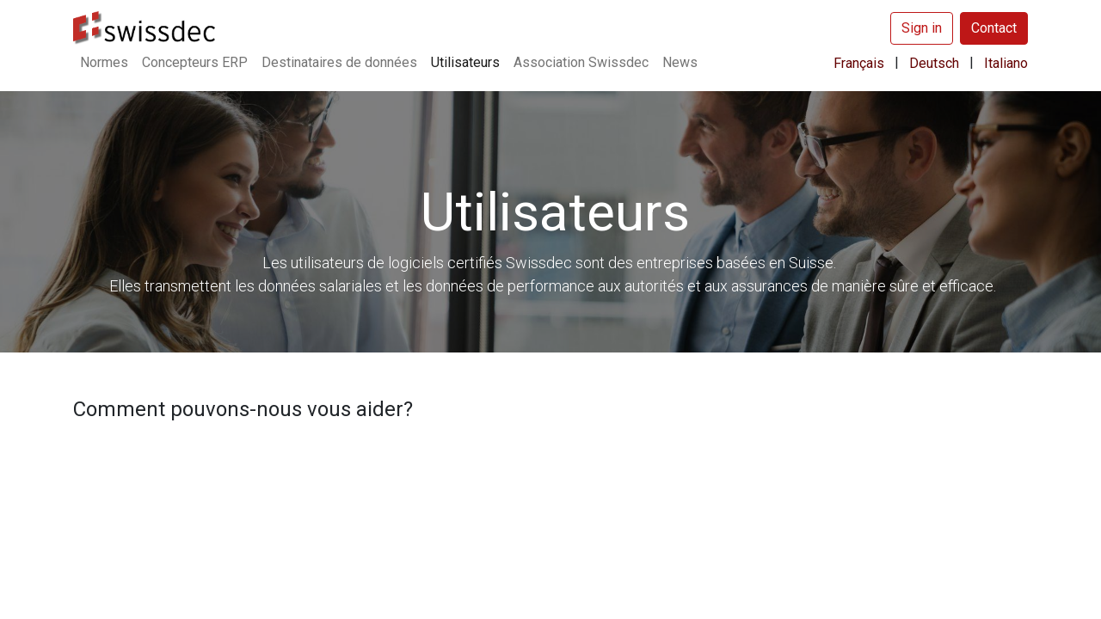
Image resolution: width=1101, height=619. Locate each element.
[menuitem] (104, 63)
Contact (994, 28)
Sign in (921, 28)
